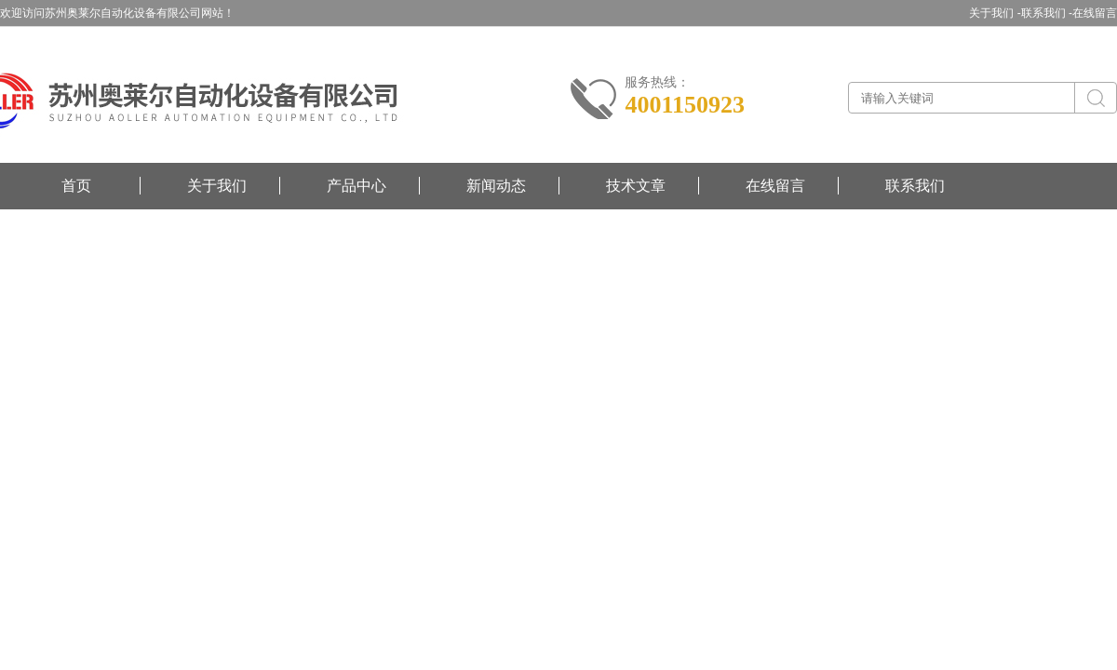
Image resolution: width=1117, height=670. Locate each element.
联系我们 (915, 186)
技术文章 (636, 186)
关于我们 (217, 186)
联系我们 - (1046, 13)
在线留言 (1094, 13)
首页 (76, 186)
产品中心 (356, 186)
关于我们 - (994, 13)
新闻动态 (496, 186)
